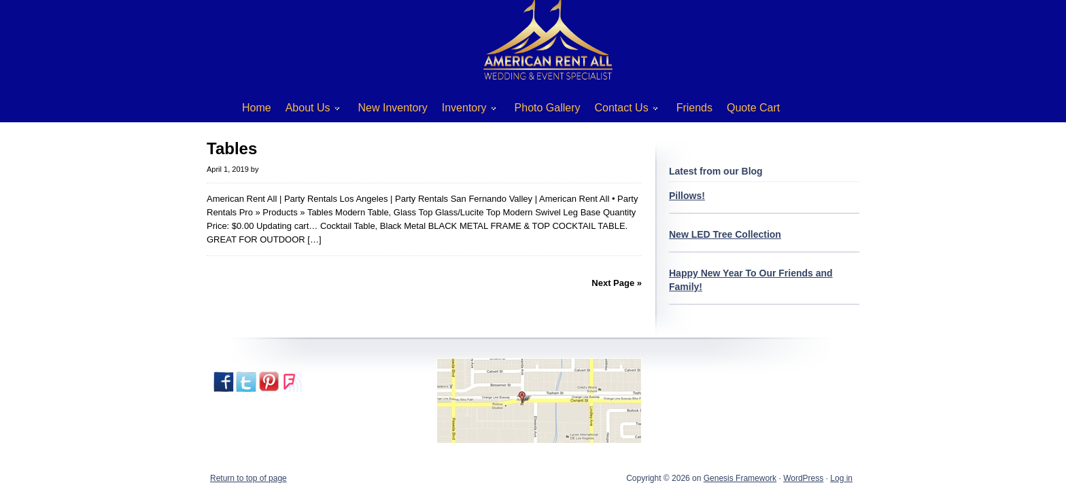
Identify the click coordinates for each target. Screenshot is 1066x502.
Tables (232, 148)
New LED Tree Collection (725, 234)
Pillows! (687, 195)
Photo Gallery (548, 107)
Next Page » (616, 283)
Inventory (464, 110)
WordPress (803, 478)
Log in (841, 478)
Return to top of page (248, 478)
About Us (307, 110)
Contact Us (621, 110)
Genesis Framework (740, 478)
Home (256, 107)
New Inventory (393, 107)
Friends (694, 107)
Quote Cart (753, 107)
